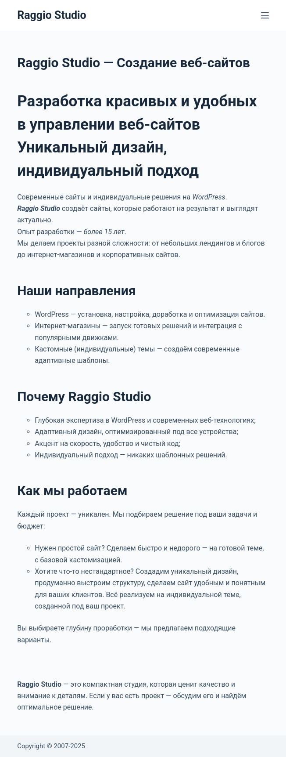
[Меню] (265, 15)
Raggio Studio (51, 15)
